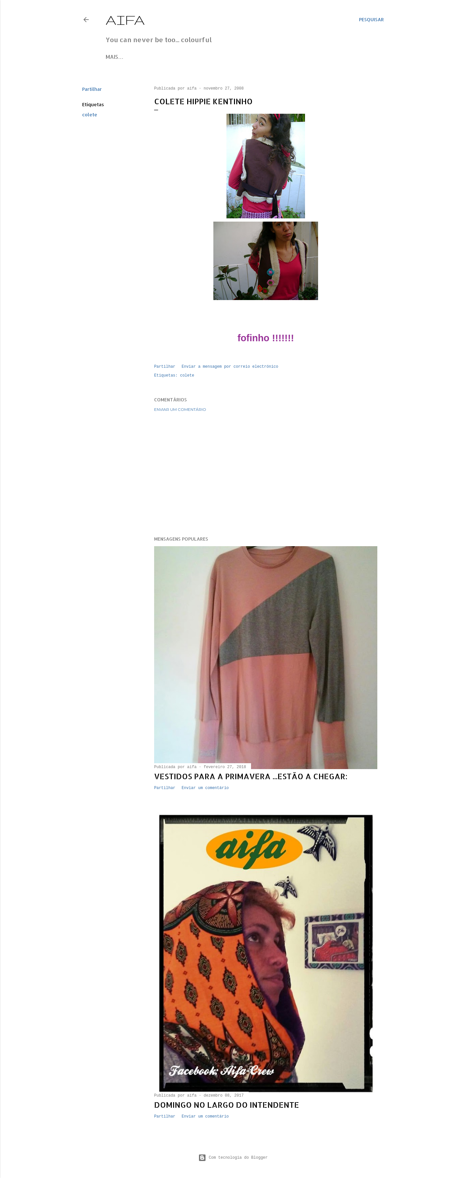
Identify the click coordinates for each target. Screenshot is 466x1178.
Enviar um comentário (180, 409)
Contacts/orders (243, 56)
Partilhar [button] (92, 89)
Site (208, 56)
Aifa (125, 19)
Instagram (153, 56)
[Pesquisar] (371, 19)
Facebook (120, 56)
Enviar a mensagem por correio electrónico (230, 366)
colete (89, 114)
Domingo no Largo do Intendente (226, 1105)
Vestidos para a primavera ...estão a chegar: (251, 776)
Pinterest (185, 56)
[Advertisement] (265, 474)
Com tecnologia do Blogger (233, 1158)
